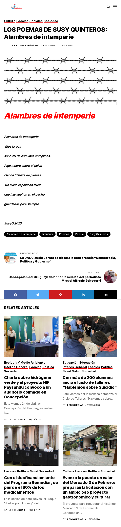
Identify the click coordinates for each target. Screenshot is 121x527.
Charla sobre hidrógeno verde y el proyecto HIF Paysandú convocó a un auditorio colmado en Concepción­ (27, 387)
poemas (64, 234)
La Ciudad (17, 45)
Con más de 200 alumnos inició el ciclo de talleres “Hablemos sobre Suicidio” (90, 382)
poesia (79, 234)
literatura (47, 234)
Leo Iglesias (17, 419)
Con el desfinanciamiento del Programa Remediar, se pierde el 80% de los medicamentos (31, 485)
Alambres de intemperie (21, 234)
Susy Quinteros (99, 234)
